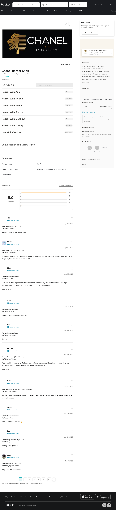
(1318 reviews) (10, 77)
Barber (7, 499)
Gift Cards (85, 22)
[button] (26, 4)
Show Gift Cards (90, 33)
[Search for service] (54, 85)
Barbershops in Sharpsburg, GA (19, 499)
